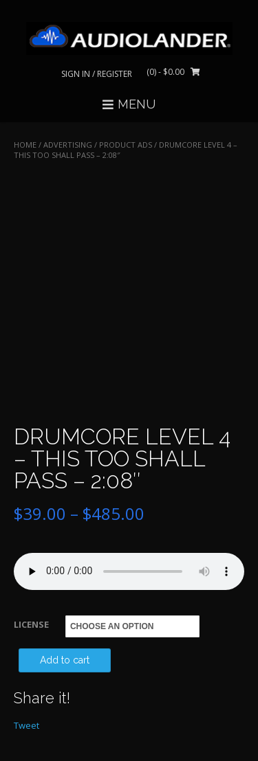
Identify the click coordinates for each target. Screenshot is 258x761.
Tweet (26, 725)
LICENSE (31, 624)
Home (25, 144)
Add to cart (64, 660)
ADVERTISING (67, 144)
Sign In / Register (96, 74)
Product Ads (125, 144)
